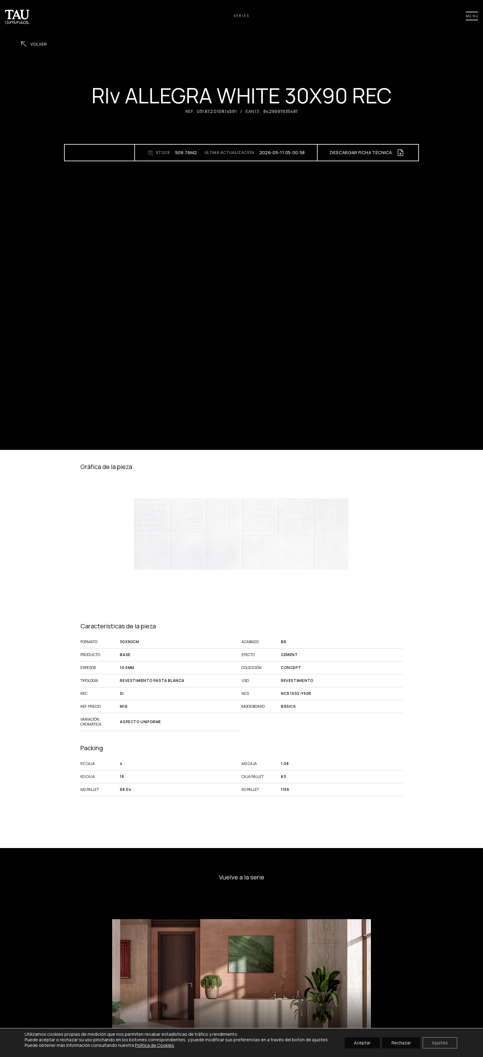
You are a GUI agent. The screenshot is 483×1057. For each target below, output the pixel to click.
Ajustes (440, 1042)
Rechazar (401, 1042)
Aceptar (362, 1042)
